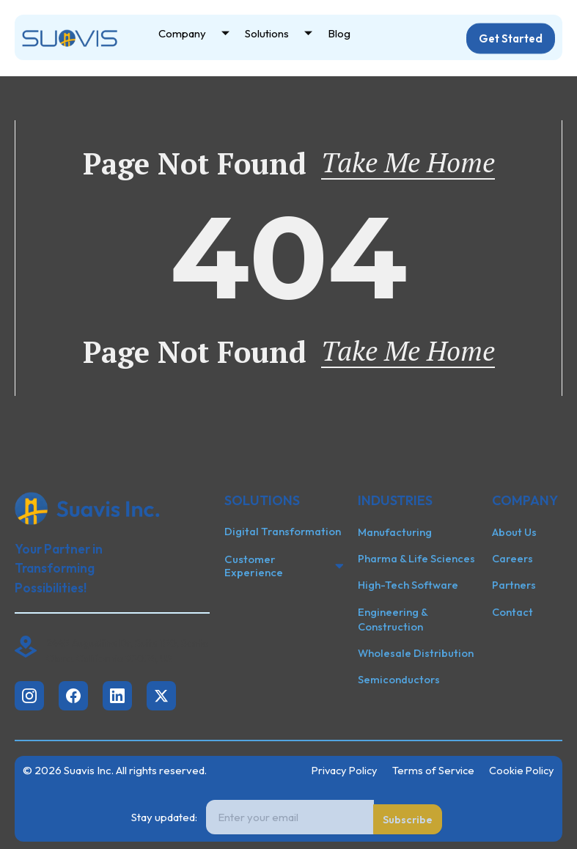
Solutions (284, 34)
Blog (339, 34)
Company (199, 34)
